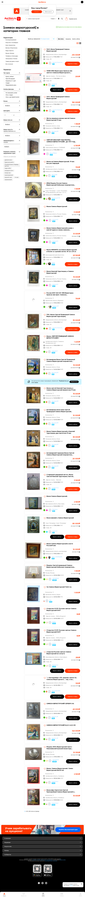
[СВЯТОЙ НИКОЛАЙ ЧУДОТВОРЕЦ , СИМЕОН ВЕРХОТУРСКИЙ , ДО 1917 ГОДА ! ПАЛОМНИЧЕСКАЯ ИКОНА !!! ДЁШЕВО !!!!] (52, 148)
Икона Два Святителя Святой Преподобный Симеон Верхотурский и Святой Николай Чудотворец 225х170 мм (61, 791)
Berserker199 (55, 131)
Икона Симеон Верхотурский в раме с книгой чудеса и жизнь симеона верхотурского (60, 229)
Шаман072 (55, 219)
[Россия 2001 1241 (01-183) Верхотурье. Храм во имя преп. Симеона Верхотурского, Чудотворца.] (52, 301)
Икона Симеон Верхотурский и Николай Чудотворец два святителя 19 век (60, 432)
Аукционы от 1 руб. (11, 80)
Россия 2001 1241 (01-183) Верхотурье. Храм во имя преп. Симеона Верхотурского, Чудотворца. (60, 294)
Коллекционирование (11, 39)
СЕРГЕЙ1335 (55, 578)
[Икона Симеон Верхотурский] (52, 214)
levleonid (54, 531)
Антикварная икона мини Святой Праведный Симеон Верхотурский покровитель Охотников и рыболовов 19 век (61, 411)
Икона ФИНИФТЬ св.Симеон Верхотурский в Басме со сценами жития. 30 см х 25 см (61, 250)
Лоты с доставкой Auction (12, 97)
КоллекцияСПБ (56, 198)
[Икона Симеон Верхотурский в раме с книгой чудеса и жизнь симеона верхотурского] (52, 236)
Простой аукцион (10, 78)
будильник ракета (9, 162)
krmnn (54, 621)
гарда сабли (8, 168)
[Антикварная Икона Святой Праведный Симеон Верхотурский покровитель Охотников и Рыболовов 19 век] (52, 367)
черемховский (8, 179)
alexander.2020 (56, 690)
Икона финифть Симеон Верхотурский (60, 518)
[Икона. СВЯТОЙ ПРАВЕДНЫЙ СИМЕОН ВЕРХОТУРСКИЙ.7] (52, 345)
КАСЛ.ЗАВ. (54, 174)
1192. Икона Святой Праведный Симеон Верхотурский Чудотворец (60, 315)
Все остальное (9, 64)
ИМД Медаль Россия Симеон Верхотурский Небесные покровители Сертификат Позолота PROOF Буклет (60, 184)
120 (27, 811)
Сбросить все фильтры (9, 156)
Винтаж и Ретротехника (11, 48)
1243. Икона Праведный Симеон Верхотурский (57, 50)
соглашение (34, 859)
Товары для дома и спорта (12, 61)
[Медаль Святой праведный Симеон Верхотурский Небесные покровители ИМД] (52, 573)
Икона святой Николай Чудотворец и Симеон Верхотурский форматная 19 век (61, 389)
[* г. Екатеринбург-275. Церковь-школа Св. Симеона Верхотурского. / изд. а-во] (52, 687)
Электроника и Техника (11, 58)
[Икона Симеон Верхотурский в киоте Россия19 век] (52, 552)
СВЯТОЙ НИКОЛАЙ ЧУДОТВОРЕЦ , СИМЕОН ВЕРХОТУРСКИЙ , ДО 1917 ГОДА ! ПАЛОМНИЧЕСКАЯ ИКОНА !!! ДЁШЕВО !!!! (61, 141)
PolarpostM (55, 306)
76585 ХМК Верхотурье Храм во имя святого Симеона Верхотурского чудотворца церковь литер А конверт (60, 72)
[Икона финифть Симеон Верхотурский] (52, 528)
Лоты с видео (9, 95)
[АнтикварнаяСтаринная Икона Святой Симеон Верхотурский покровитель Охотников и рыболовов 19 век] (52, 461)
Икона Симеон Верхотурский (56, 206)
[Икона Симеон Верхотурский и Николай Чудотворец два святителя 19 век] (52, 439)
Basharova (55, 665)
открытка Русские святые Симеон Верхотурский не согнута (58, 652)
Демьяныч (55, 509)
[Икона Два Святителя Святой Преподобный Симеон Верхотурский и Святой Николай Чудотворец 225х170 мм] (52, 798)
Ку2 (50, 600)
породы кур (7, 172)
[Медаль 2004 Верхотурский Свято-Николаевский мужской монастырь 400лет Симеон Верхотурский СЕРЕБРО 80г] (52, 755)
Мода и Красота (10, 50)
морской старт (8, 177)
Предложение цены (11, 85)
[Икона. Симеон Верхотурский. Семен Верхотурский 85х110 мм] (52, 776)
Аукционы (68, 39)
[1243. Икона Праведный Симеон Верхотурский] (52, 57)
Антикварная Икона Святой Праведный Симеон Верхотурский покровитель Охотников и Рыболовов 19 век (60, 360)
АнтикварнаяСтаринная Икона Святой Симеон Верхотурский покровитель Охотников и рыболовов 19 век (60, 454)
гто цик (16, 177)
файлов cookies (63, 859)
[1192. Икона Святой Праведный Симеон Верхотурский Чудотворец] (52, 322)
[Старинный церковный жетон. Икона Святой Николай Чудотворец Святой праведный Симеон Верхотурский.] (52, 482)
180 (29, 811)
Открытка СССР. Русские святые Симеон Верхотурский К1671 (61, 609)
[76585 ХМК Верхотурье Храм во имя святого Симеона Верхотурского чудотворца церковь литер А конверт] (52, 81)
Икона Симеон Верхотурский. (56, 496)
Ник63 (53, 262)
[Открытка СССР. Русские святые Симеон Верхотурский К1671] (52, 616)
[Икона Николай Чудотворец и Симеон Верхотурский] (52, 279)
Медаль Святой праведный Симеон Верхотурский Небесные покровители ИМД (60, 566)
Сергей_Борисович (57, 62)
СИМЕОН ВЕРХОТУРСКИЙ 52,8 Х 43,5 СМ (61, 725)
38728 (71, 885)
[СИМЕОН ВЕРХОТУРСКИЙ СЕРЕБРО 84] (52, 711)
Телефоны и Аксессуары (12, 56)
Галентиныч (55, 781)
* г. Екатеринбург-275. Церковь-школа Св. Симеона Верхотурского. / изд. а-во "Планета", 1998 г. (61, 678)
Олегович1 (55, 351)
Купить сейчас (76, 39)
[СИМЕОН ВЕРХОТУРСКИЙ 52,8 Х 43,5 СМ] (52, 733)
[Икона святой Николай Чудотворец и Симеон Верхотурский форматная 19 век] (52, 396)
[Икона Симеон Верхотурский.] (52, 504)
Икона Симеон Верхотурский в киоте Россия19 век (59, 544)
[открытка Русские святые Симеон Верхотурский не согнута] (52, 662)
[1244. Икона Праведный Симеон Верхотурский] (52, 105)
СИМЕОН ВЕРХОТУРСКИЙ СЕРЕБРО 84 (60, 703)
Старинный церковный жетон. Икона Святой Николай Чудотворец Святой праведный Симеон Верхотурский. (59, 475)
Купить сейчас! (10, 76)
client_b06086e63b (57, 556)
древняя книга (8, 160)
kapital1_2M (55, 716)
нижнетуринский (9, 175)
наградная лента (9, 170)
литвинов (54, 84)
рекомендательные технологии (51, 860)
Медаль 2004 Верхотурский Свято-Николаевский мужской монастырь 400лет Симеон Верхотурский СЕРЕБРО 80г (60, 748)
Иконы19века (53, 153)
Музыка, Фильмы (10, 53)
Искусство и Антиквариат (12, 42)
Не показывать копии (11, 92)
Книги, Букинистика (10, 45)
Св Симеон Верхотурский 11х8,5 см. (59, 587)
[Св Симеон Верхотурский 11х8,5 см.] (52, 595)
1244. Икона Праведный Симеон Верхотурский (58, 97)
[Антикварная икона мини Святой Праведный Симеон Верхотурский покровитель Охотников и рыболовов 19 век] (52, 418)
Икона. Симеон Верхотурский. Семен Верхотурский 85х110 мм (59, 769)
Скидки (7, 83)
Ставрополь (55, 487)
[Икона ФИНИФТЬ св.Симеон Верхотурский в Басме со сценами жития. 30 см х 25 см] (52, 258)
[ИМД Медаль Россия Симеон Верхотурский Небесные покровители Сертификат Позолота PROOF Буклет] (52, 192)
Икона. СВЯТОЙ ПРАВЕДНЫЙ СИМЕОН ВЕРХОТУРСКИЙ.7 (60, 337)
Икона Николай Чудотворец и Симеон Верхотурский (60, 272)
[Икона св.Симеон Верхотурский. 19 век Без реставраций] (52, 169)
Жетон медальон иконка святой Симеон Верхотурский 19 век (60, 119)
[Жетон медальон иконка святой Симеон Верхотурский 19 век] (52, 126)
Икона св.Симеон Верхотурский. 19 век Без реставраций (60, 162)
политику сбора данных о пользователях (45, 859)
